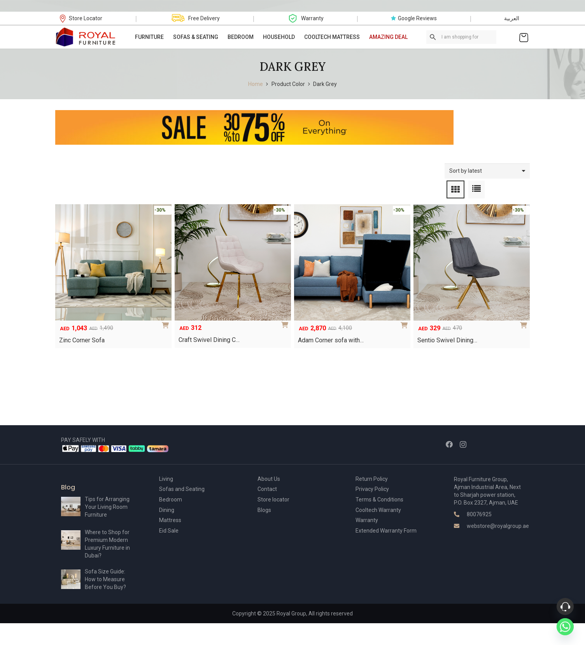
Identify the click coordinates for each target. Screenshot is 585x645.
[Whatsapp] (565, 626)
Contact (267, 489)
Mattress (170, 520)
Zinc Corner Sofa (82, 340)
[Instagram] (463, 445)
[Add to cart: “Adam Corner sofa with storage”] (406, 322)
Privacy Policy (372, 489)
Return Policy (372, 479)
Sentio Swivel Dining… (447, 340)
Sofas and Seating (182, 489)
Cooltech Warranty (378, 510)
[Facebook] (449, 444)
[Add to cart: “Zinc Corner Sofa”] (167, 322)
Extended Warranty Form (386, 531)
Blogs (264, 510)
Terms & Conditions (379, 499)
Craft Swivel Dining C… (209, 340)
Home (255, 84)
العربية (511, 18)
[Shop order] (487, 171)
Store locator (273, 499)
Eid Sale (169, 531)
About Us (268, 479)
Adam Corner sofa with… (331, 340)
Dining (166, 510)
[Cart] (524, 37)
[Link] (86, 37)
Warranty (367, 520)
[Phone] (565, 606)
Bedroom (170, 499)
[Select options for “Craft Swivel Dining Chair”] (286, 322)
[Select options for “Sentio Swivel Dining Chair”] (525, 322)
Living (166, 479)
